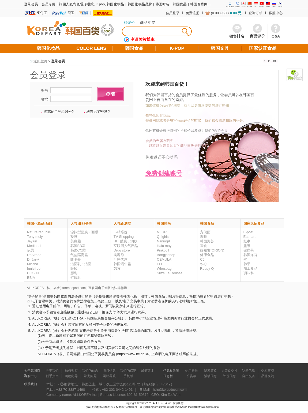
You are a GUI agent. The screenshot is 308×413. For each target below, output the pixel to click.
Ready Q (207, 268)
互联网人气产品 (126, 246)
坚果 (246, 246)
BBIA (31, 278)
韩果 (246, 264)
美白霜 (75, 241)
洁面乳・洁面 (80, 264)
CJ (202, 259)
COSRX (33, 273)
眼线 (73, 268)
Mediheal (34, 246)
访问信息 (248, 371)
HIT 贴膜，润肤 (125, 241)
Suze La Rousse (169, 273)
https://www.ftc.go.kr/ (133, 354)
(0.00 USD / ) (226, 13)
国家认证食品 (253, 223)
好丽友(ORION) (212, 250)
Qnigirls (163, 237)
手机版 (128, 376)
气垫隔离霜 (79, 255)
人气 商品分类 (81, 223)
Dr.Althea (34, 255)
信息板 (168, 376)
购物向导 (71, 376)
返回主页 (40, 61)
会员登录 (172, 13)
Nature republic (39, 232)
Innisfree (33, 268)
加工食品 (250, 268)
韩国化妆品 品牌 (39, 223)
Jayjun (32, 241)
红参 (246, 241)
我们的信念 (90, 371)
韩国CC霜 (78, 250)
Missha (32, 264)
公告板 (191, 376)
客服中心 (276, 13)
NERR (162, 232)
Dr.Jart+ (33, 259)
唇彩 (73, 273)
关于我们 (52, 371)
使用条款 (191, 371)
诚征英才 (147, 371)
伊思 (30, 250)
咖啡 (203, 237)
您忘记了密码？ (98, 112)
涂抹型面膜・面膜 (84, 232)
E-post (248, 232)
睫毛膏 (75, 259)
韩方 (117, 268)
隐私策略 (210, 371)
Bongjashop (166, 255)
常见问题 (90, 376)
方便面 (205, 232)
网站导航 (109, 376)
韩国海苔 (207, 241)
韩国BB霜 (77, 246)
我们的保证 (128, 371)
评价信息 (229, 376)
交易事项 (267, 371)
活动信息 (210, 376)
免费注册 (193, 13)
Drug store (122, 250)
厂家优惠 (120, 259)
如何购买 (71, 371)
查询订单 (255, 13)
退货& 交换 (229, 371)
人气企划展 (122, 223)
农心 (203, 264)
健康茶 (248, 250)
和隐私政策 (212, 407)
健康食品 (207, 255)
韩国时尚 (164, 223)
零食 (203, 246)
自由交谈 (248, 376)
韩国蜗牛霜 (122, 264)
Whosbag (164, 268)
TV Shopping (124, 237)
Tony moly (35, 237)
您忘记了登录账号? (59, 112)
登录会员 (58, 61)
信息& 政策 (171, 371)
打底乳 (75, 278)
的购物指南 (199, 407)
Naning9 (163, 241)
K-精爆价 (120, 232)
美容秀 (119, 255)
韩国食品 (207, 223)
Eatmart (249, 237)
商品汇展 (147, 22)
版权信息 (109, 371)
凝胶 (73, 237)
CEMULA (164, 259)
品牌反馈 (267, 376)
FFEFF (162, 264)
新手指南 (52, 376)
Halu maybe (166, 246)
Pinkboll (163, 250)
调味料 (248, 273)
